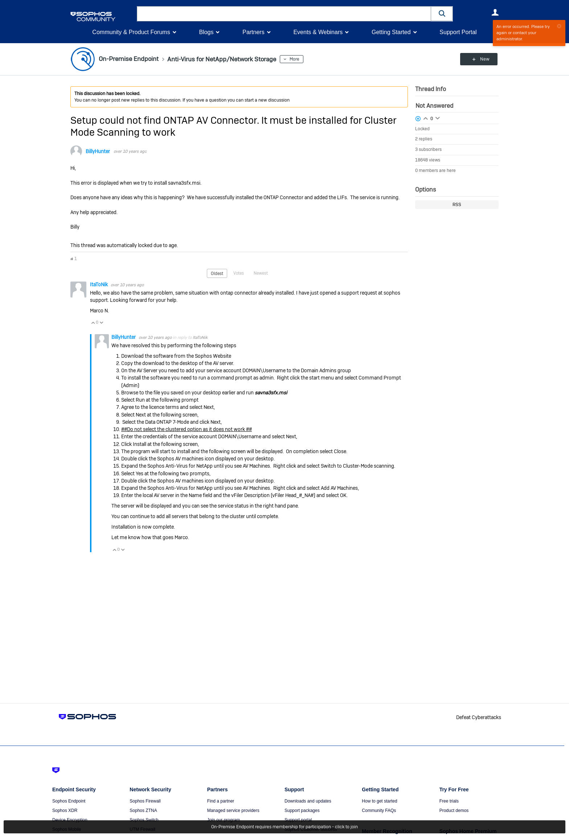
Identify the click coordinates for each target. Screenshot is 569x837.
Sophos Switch (144, 819)
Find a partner (220, 801)
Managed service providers (233, 810)
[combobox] (284, 14)
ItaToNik (99, 284)
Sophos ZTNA (143, 810)
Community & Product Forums (131, 32)
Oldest (217, 273)
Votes (238, 272)
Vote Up (93, 322)
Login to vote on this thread (425, 117)
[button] (442, 13)
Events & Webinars (318, 32)
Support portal (298, 819)
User (495, 12)
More (299, 59)
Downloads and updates (307, 801)
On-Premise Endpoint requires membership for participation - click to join (284, 827)
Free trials (449, 801)
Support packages (302, 810)
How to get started (379, 801)
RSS (457, 205)
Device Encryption (69, 819)
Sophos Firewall (145, 801)
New (482, 59)
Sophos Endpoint (68, 801)
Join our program (223, 819)
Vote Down (101, 322)
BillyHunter (98, 151)
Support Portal (457, 32)
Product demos (454, 810)
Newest (261, 272)
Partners (253, 32)
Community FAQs (379, 810)
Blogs (206, 32)
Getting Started (391, 32)
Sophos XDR (64, 810)
